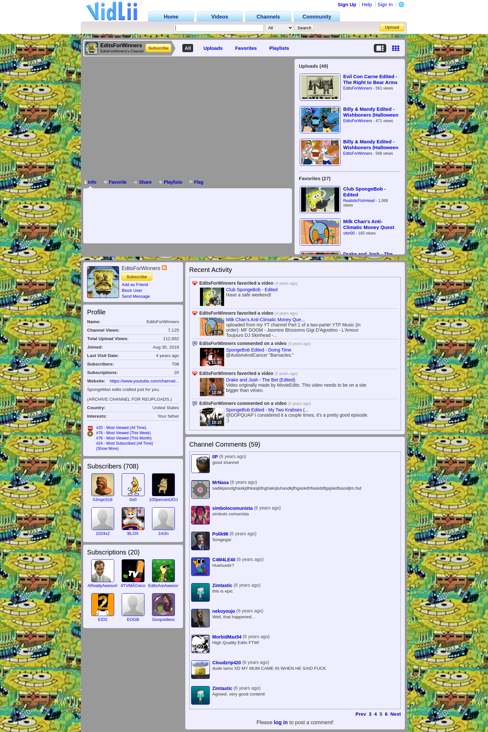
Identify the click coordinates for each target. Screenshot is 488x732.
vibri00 (349, 233)
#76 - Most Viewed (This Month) (124, 438)
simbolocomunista (232, 508)
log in (281, 722)
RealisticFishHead (359, 200)
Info (90, 182)
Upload (392, 27)
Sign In (385, 4)
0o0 (133, 499)
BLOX (133, 533)
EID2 (102, 619)
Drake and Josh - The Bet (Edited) (260, 379)
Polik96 (220, 534)
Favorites (246, 48)
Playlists (279, 48)
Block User (132, 290)
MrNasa (220, 482)
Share (143, 182)
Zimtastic (222, 585)
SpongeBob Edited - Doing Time (258, 349)
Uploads (212, 48)
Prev (361, 714)
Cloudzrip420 (226, 662)
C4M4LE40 (224, 559)
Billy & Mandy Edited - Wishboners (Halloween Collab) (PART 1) (370, 144)
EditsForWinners (357, 88)
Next (395, 714)
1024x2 (103, 533)
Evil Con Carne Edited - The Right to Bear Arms (370, 79)
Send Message (136, 296)
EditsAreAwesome (165, 585)
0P (215, 456)
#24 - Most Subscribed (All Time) (124, 443)
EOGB (133, 619)
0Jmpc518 (103, 499)
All (188, 48)
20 (133, 552)
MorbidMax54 (226, 636)
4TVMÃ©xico (133, 585)
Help (367, 4)
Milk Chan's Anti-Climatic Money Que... (265, 319)
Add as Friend (135, 284)
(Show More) (107, 448)
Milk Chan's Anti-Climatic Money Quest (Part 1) (368, 224)
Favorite (115, 182)
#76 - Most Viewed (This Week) (123, 433)
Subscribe (158, 48)
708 (131, 466)
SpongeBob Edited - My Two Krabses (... (267, 409)
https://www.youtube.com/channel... (144, 381)
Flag (197, 182)
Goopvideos (163, 619)
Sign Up (347, 4)
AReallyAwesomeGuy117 (111, 585)
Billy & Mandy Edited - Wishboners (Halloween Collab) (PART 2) (370, 112)
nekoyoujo (223, 611)
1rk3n (163, 533)
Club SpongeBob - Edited (364, 191)
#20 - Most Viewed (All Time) (121, 427)
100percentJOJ (163, 499)
